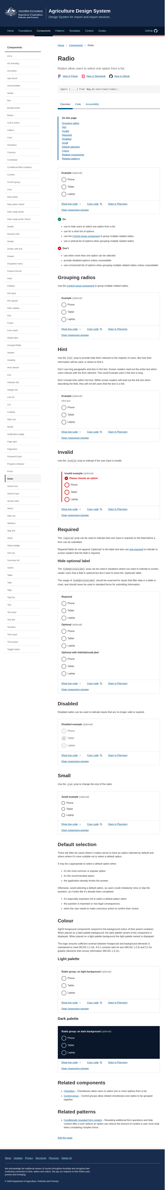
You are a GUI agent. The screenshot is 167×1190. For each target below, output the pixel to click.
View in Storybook (93, 76)
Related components (73, 154)
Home (61, 45)
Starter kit (66, 1158)
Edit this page (65, 1138)
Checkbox (69, 1091)
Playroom (54, 1158)
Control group (71, 1096)
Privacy (29, 1158)
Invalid (65, 131)
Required (67, 135)
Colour (65, 151)
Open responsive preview (75, 210)
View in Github (119, 76)
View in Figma (68, 76)
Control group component (86, 236)
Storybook (40, 1158)
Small (65, 143)
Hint (64, 127)
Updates (18, 1158)
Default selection (71, 147)
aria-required (136, 549)
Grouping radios (70, 123)
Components (14, 47)
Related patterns (71, 158)
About (8, 1158)
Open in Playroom (119, 204)
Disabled (66, 139)
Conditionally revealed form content (83, 1120)
